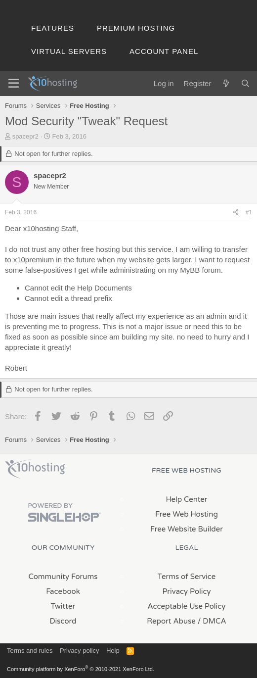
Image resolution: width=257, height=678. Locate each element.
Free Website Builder (186, 529)
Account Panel (163, 51)
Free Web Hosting (186, 514)
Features (52, 28)
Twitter (63, 606)
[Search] (245, 83)
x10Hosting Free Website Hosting (35, 469)
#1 (249, 212)
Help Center (186, 499)
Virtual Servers (69, 51)
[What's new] (225, 83)
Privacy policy (79, 650)
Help (113, 650)
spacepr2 (25, 136)
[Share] (236, 212)
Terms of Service (187, 576)
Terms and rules (29, 650)
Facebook (63, 591)
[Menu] (13, 83)
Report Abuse (171, 621)
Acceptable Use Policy (187, 606)
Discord (62, 621)
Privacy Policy (186, 591)
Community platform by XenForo (80, 669)
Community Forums (63, 576)
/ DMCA (212, 621)
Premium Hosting (136, 28)
